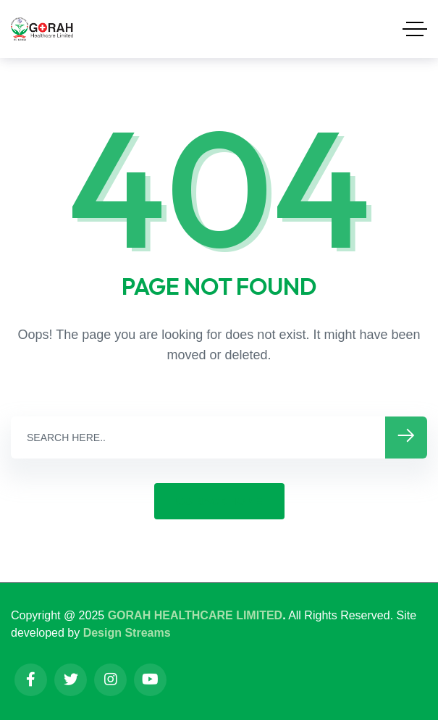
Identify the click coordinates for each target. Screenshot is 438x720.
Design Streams (127, 633)
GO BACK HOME (219, 501)
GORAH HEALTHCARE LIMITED (195, 615)
